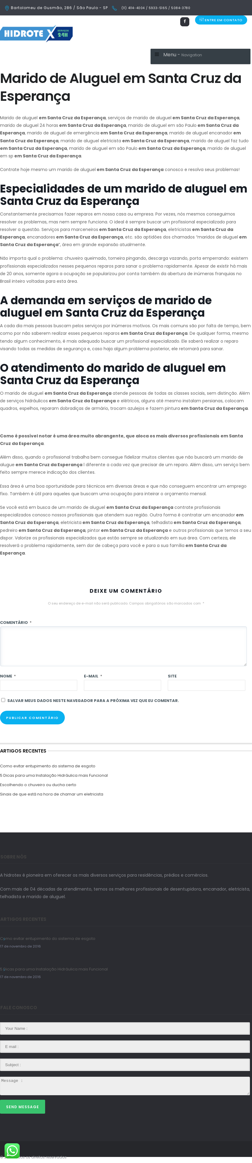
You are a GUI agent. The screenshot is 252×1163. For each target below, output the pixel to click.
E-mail (93, 676)
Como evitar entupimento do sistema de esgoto (47, 766)
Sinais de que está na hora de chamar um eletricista (51, 794)
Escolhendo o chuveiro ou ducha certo (38, 785)
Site (172, 676)
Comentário (15, 622)
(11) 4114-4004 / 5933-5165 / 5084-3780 (155, 8)
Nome (8, 676)
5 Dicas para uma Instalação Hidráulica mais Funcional (54, 775)
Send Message (22, 1106)
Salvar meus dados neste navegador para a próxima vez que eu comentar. (93, 700)
